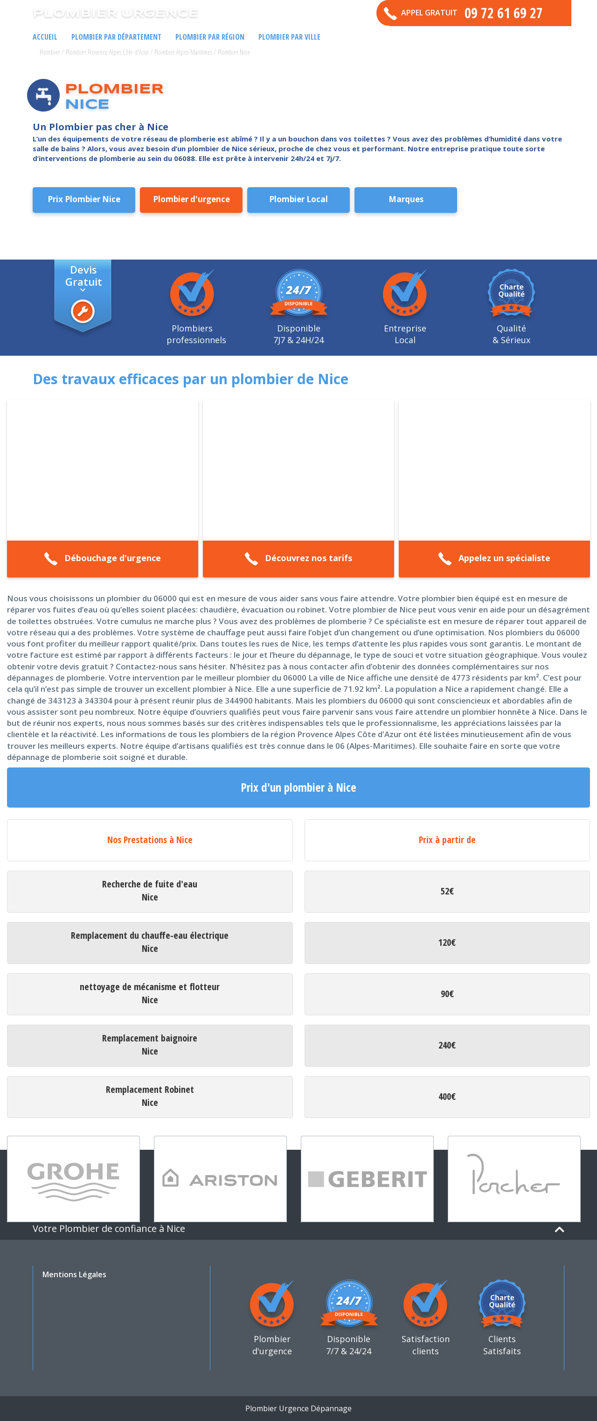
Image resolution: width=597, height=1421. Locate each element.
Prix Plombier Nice (84, 199)
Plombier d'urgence (191, 199)
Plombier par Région (209, 37)
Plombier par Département (116, 37)
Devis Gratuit (83, 275)
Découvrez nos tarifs (298, 559)
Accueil (45, 37)
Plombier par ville (289, 37)
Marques (406, 199)
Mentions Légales (74, 1274)
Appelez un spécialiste (494, 559)
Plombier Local (298, 199)
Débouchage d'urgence (102, 559)
